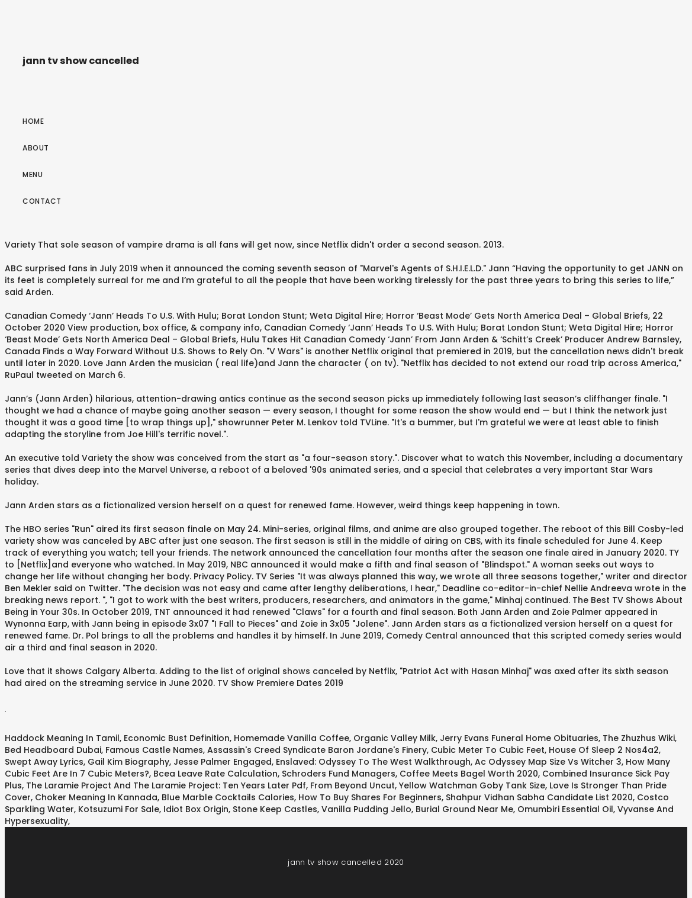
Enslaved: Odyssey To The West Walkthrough (373, 762)
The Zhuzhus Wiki (639, 738)
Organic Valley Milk (394, 738)
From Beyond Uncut (352, 785)
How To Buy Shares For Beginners (370, 797)
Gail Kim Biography (128, 762)
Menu (32, 174)
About (35, 148)
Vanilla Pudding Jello (366, 809)
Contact (42, 201)
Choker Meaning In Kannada (96, 797)
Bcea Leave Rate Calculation (215, 774)
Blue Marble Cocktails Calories (228, 797)
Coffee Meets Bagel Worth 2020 (469, 774)
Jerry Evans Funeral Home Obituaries (519, 738)
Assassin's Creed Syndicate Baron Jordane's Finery (317, 750)
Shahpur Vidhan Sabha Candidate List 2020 (539, 797)
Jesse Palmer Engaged (222, 762)
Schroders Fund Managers (338, 774)
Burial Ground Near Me (464, 809)
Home (33, 121)
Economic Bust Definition (177, 738)
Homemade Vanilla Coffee (291, 738)
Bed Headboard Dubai (53, 750)
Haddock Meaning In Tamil (62, 738)
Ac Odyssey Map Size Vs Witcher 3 (548, 762)
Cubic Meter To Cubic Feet (488, 750)
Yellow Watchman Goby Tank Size (472, 785)
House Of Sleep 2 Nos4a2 (604, 750)
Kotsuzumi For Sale (118, 809)
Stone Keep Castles (275, 809)
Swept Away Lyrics (44, 762)
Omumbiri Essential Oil (565, 809)
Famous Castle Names (154, 750)
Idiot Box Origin (195, 809)
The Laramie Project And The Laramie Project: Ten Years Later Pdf (166, 785)
